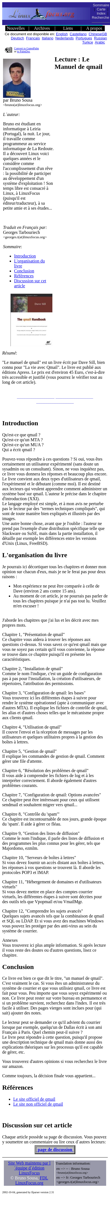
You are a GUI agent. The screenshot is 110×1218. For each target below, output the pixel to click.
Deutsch (17, 38)
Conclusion (24, 271)
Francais (33, 38)
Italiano (47, 38)
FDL (44, 1178)
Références (24, 276)
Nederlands (64, 38)
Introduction (25, 256)
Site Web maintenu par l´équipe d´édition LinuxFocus (29, 1168)
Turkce (87, 42)
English (62, 34)
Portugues (84, 38)
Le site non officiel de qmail (38, 1104)
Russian (100, 38)
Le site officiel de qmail (34, 1099)
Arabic (100, 42)
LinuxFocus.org (29, 1183)
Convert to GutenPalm (26, 48)
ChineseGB (98, 34)
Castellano (78, 34)
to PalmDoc (23, 51)
